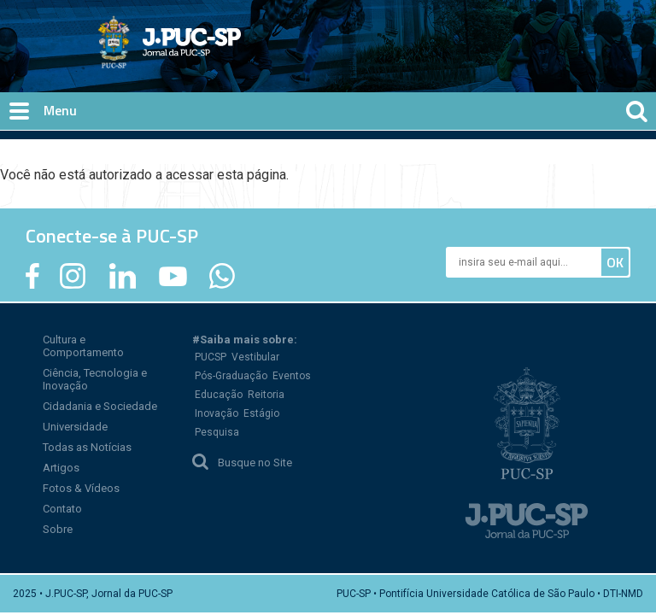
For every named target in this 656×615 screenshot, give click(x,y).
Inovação (216, 413)
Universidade (75, 426)
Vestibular (255, 357)
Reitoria (266, 395)
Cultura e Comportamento (83, 346)
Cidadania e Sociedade (100, 406)
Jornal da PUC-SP (233, 56)
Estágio (261, 413)
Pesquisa (217, 432)
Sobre (58, 529)
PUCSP (210, 357)
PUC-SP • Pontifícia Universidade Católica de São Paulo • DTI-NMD (490, 594)
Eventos (291, 376)
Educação (219, 395)
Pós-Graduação (231, 376)
